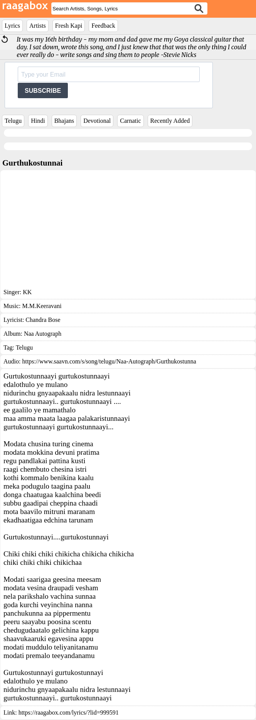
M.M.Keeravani (41, 306)
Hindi (38, 120)
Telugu (13, 120)
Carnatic (130, 120)
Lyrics (12, 25)
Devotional (97, 120)
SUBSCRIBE (43, 90)
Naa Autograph (42, 333)
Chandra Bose (42, 319)
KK (27, 292)
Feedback (103, 25)
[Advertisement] (128, 231)
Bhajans (64, 120)
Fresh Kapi (69, 25)
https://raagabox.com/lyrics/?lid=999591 (69, 712)
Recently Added (170, 120)
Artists (37, 25)
